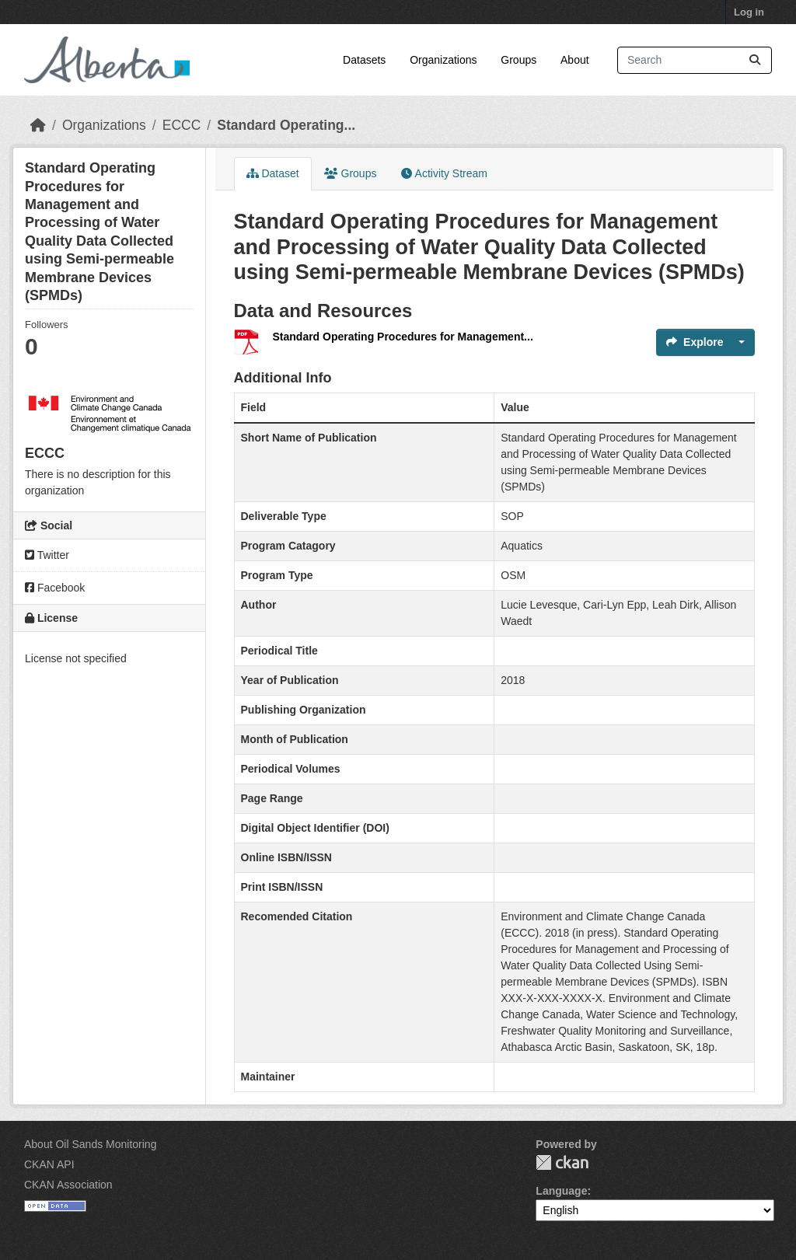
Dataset (272, 173)
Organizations (443, 60)
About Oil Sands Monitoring (90, 1144)
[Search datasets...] (694, 60)
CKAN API (49, 1164)
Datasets (364, 60)
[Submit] (754, 60)
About (574, 60)
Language (561, 1191)
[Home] (38, 125)
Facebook (55, 587)
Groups (518, 60)
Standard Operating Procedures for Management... (403, 336)
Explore (694, 342)
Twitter (47, 555)
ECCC (181, 125)
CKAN (562, 1162)
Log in (749, 12)
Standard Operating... (286, 125)
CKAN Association (68, 1184)
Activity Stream (444, 173)
